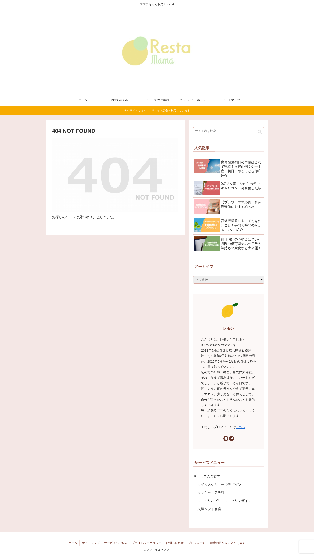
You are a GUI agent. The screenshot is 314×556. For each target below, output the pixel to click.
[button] (259, 132)
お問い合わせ (175, 543)
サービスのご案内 (206, 476)
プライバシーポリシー (146, 543)
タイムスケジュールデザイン (219, 484)
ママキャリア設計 (210, 492)
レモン (228, 328)
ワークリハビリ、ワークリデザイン (224, 501)
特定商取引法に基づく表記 (228, 543)
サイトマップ (90, 543)
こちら (240, 427)
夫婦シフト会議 (209, 509)
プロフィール (197, 543)
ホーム (72, 543)
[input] (228, 130)
